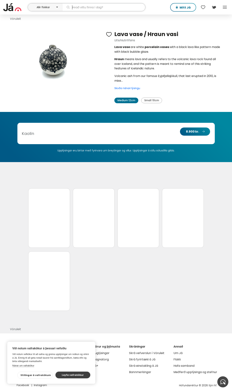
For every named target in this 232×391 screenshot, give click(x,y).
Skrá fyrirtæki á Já (142, 359)
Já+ (95, 366)
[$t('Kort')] (214, 7)
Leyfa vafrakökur (73, 375)
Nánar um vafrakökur (23, 365)
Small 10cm (151, 100)
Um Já (178, 353)
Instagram (40, 385)
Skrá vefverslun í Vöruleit (146, 353)
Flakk (177, 359)
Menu (225, 7)
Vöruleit (15, 19)
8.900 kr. (192, 131)
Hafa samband (183, 366)
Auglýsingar (101, 353)
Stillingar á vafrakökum (35, 375)
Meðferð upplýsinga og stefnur (195, 372)
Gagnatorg (101, 359)
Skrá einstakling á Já (143, 366)
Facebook (23, 385)
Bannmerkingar (140, 372)
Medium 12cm (126, 100)
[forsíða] (15, 7)
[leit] (103, 7)
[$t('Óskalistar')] (203, 7)
